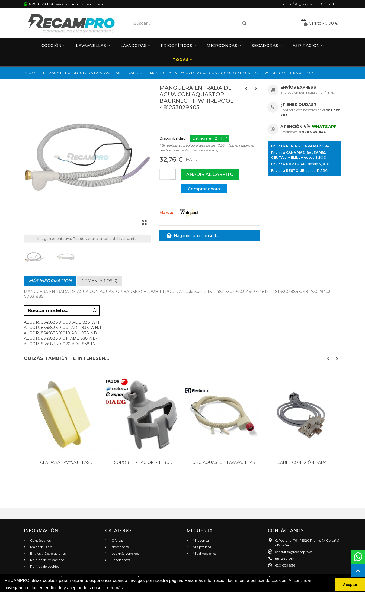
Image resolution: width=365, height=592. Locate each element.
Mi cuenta (200, 540)
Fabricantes (120, 560)
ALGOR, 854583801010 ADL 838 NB (60, 333)
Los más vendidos (125, 553)
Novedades (120, 547)
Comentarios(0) (99, 280)
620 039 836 (42, 4)
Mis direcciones (204, 553)
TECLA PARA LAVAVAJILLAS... (63, 462)
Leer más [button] (114, 587)
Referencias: (171, 119)
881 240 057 (284, 559)
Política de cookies (44, 566)
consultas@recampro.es (293, 552)
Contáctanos (40, 540)
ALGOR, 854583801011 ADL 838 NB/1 (61, 338)
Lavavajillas (91, 45)
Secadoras (265, 45)
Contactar (329, 4)
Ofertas (117, 540)
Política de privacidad (47, 560)
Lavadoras (133, 45)
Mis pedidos (201, 547)
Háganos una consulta (192, 235)
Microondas (222, 45)
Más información (50, 280)
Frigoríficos (176, 45)
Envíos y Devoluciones (47, 553)
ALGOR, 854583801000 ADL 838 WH (61, 322)
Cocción (51, 45)
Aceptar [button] (350, 585)
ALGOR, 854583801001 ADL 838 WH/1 (62, 327)
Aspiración (306, 45)
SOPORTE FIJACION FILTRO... (143, 462)
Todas (180, 59)
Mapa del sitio (40, 547)
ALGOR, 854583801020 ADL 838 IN (60, 343)
